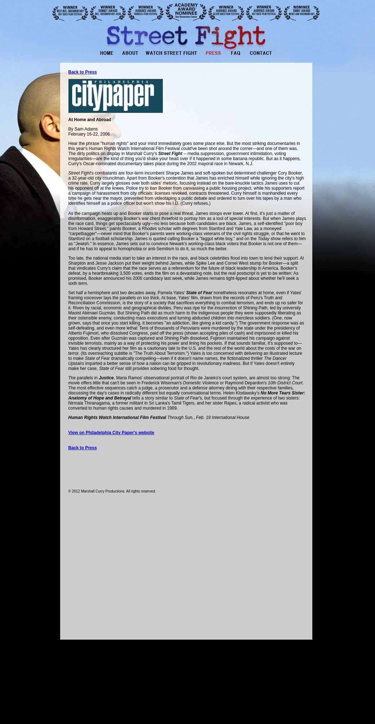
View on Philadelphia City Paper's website (111, 432)
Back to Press (82, 447)
